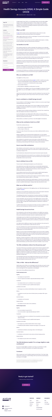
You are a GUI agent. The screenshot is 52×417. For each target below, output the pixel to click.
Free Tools (46, 402)
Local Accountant (39, 409)
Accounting (31, 402)
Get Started (26, 384)
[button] (14, 2)
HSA (18, 32)
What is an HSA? (5, 32)
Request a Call (45, 2)
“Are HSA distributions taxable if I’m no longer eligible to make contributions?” (8, 55)
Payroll (31, 405)
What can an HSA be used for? (7, 45)
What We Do (38, 402)
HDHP (34, 80)
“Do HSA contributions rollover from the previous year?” (7, 49)
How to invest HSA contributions (8, 42)
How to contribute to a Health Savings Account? (8, 37)
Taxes (31, 400)
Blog (45, 400)
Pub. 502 (22, 189)
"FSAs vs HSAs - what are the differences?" (7, 52)
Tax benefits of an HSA (6, 33)
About (37, 400)
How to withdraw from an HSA (7, 43)
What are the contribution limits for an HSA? (8, 40)
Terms (37, 405)
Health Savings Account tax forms (8, 46)
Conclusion (5, 57)
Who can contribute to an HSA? (7, 35)
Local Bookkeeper (39, 407)
